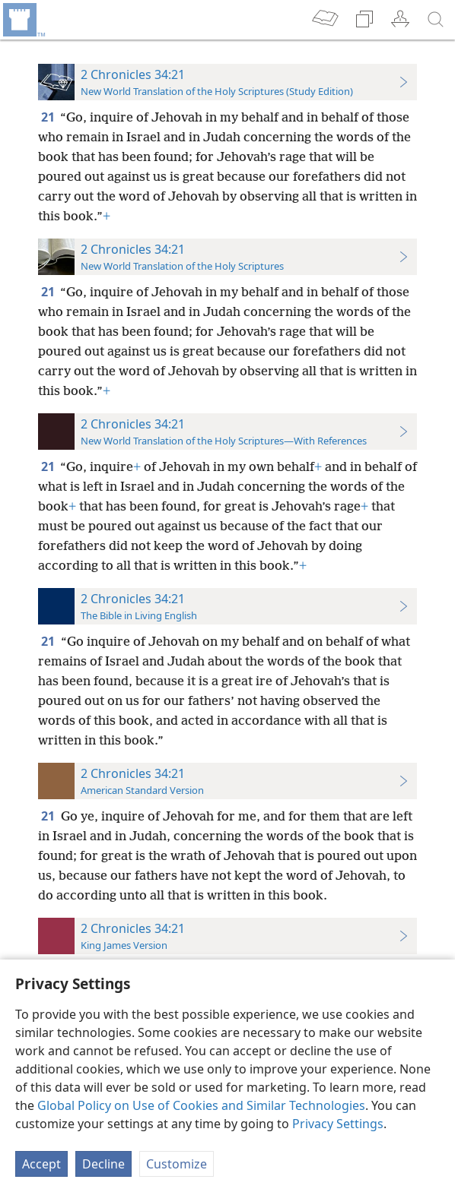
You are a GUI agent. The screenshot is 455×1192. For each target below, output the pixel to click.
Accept (41, 1164)
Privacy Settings (337, 1123)
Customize (176, 1164)
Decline (103, 1164)
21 (49, 117)
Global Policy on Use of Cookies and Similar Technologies (201, 1105)
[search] (436, 20)
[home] (23, 19)
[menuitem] (23, 19)
